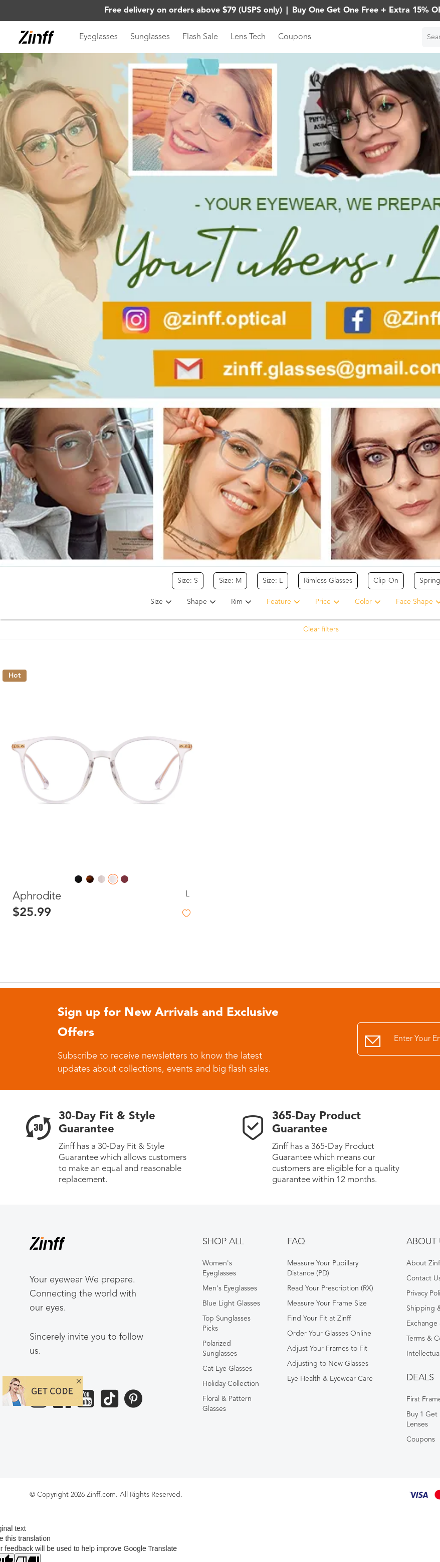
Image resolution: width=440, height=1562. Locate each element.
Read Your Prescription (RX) (330, 1288)
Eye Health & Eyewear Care (330, 1378)
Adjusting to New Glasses (327, 1363)
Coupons (294, 37)
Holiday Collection (230, 1383)
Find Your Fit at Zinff (319, 1318)
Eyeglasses (98, 37)
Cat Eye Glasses (227, 1368)
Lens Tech (248, 37)
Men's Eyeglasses (229, 1288)
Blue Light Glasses (231, 1303)
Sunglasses (150, 37)
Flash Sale (200, 37)
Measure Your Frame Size (327, 1303)
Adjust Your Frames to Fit (327, 1348)
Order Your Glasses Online (329, 1333)
